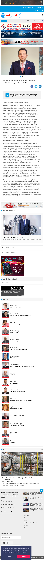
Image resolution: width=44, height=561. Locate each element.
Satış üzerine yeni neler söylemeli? (18, 391)
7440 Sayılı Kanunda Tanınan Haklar (19, 349)
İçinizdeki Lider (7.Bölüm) (16, 408)
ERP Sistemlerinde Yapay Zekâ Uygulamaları (21, 400)
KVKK (25, 520)
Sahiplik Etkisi (13, 357)
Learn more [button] (24, 552)
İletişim (26, 525)
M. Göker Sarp (13, 398)
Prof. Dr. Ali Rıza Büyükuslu (17, 415)
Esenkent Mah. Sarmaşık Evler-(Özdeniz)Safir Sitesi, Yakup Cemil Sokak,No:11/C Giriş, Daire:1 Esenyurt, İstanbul (10, 495)
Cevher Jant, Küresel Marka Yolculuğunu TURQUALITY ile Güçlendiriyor (18, 478)
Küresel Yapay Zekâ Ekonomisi (17, 417)
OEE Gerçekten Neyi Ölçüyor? (17, 425)
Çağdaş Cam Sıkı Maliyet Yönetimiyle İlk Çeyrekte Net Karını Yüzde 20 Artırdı (36, 499)
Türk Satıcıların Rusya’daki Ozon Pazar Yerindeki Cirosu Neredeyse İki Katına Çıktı (36, 504)
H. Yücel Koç (13, 373)
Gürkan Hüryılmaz (14, 364)
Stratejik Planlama (14, 383)
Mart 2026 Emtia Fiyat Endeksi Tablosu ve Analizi (22, 366)
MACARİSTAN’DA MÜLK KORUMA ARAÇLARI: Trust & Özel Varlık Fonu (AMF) (36, 509)
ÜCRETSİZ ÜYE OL (37, 7)
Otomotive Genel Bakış (15, 307)
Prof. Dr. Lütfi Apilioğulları (16, 424)
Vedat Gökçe (13, 441)
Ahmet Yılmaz (13, 305)
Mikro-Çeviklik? (13, 374)
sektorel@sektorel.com (8, 504)
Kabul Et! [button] (23, 556)
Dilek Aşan (12, 322)
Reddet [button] (9, 556)
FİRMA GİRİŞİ (27, 7)
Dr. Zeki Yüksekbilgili (15, 356)
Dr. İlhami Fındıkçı (14, 330)
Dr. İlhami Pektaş (14, 339)
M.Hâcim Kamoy (14, 341)
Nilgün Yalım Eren (14, 407)
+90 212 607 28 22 (6, 501)
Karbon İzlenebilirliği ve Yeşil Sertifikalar (20, 324)
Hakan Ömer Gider (15, 390)
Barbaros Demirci (14, 314)
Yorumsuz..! (13, 442)
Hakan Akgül (13, 381)
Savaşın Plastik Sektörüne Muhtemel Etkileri (21, 315)
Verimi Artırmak (14, 332)
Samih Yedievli (13, 432)
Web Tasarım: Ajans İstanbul (36, 557)
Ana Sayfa (26, 515)
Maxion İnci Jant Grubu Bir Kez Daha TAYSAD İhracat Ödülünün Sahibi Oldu (22, 239)
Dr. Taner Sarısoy (14, 347)
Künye (25, 518)
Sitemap (26, 528)
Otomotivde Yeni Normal (16, 434)
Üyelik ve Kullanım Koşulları (31, 523)
